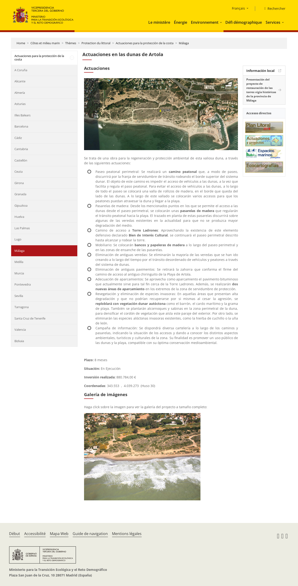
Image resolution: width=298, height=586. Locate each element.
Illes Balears (22, 115)
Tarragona (21, 307)
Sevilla (18, 296)
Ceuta (18, 171)
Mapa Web (59, 533)
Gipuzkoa (20, 205)
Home (21, 43)
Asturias (20, 104)
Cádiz (18, 138)
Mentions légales (127, 533)
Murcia (19, 273)
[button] (221, 22)
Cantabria (21, 149)
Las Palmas (22, 228)
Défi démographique (243, 22)
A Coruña (20, 70)
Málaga (184, 43)
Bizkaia (19, 341)
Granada (20, 194)
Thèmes (70, 43)
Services (273, 22)
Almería (19, 93)
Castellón (20, 160)
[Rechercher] (273, 8)
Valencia (20, 329)
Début (14, 533)
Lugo (17, 239)
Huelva (19, 217)
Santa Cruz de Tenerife (29, 318)
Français (238, 8)
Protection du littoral (95, 43)
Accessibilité (35, 533)
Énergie (180, 22)
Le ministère (159, 22)
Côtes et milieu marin (45, 43)
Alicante (19, 81)
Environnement (204, 22)
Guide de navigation (90, 533)
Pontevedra (22, 284)
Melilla (18, 262)
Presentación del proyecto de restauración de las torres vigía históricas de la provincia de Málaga (261, 89)
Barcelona (21, 126)
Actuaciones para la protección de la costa (144, 43)
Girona (19, 183)
